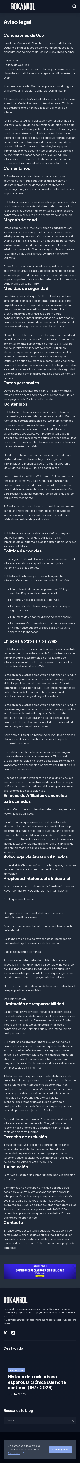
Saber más (14, 1453)
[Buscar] (74, 6)
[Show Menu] (5, 6)
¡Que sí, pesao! (60, 1449)
